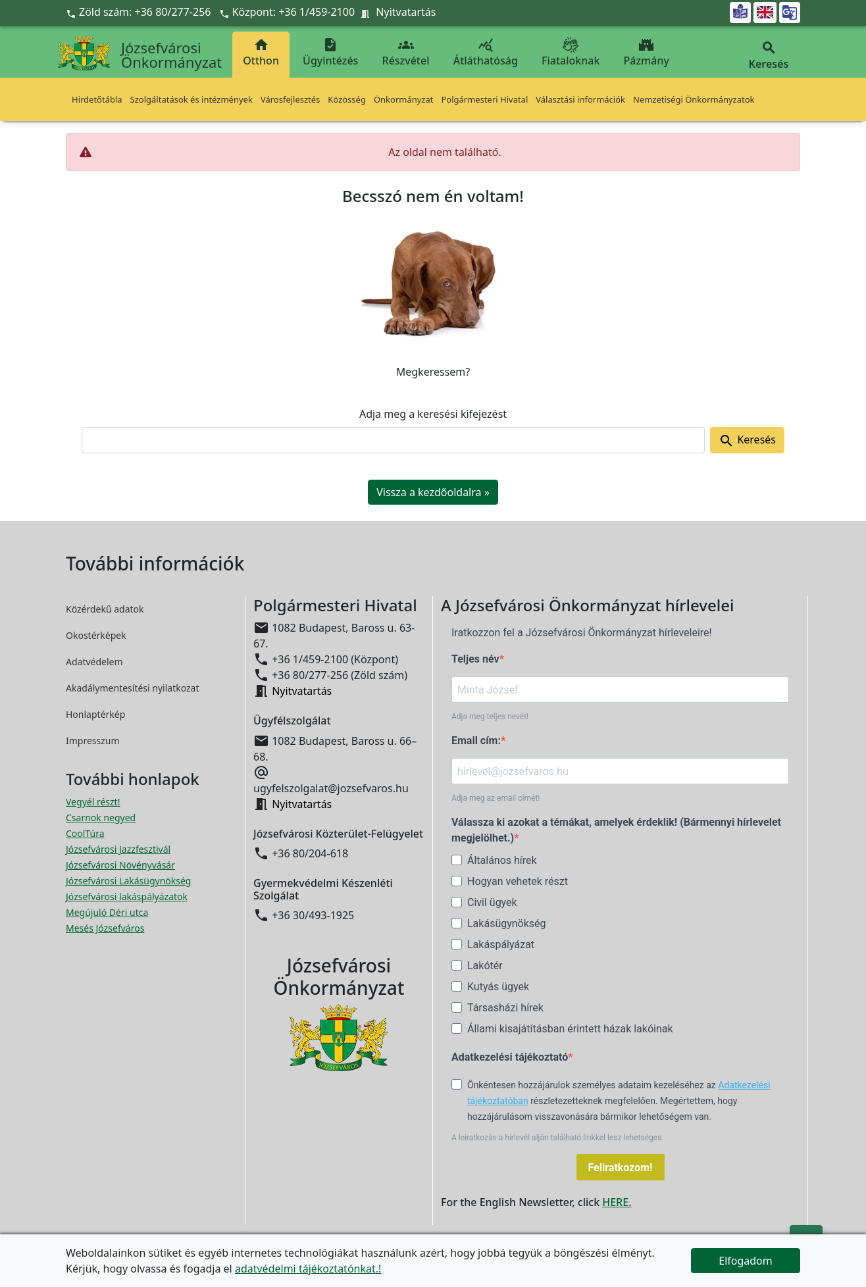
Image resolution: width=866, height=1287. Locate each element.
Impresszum (93, 740)
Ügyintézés (330, 52)
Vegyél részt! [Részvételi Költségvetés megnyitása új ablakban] (93, 801)
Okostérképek (96, 635)
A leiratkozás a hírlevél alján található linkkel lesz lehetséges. (557, 1137)
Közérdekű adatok (105, 609)
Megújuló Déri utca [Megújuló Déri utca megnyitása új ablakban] (107, 912)
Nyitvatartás (406, 12)
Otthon (261, 52)
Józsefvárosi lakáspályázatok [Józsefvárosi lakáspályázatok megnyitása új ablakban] (127, 896)
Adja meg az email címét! (495, 798)
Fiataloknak (570, 52)
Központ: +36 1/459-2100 (293, 12)
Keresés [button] (768, 55)
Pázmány (646, 52)
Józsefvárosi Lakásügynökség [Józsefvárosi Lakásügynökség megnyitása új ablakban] (128, 880)
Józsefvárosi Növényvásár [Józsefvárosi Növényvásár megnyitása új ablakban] (120, 865)
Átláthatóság (485, 52)
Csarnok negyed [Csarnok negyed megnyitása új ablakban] (101, 817)
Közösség (347, 99)
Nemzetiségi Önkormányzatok (694, 99)
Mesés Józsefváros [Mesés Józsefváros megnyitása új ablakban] (105, 928)
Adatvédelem (94, 661)
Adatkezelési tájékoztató (509, 1057)
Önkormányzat (404, 99)
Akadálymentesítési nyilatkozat (132, 688)
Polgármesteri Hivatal (484, 99)
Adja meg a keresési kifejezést (433, 414)
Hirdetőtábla (97, 99)
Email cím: (476, 740)
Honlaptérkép (95, 714)
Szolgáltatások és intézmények (191, 99)
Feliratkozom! (620, 1167)
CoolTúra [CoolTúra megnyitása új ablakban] (85, 833)
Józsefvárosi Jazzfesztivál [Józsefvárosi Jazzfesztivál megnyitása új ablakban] (118, 849)
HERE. (616, 1202)
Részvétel (406, 52)
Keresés (747, 440)
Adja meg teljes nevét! (489, 716)
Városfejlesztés (290, 99)
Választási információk (580, 99)
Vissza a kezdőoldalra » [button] (433, 492)
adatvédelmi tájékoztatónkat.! (308, 1268)
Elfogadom (746, 1260)
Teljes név (475, 659)
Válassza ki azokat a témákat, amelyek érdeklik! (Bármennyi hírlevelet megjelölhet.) (616, 830)
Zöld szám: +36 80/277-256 (140, 12)
